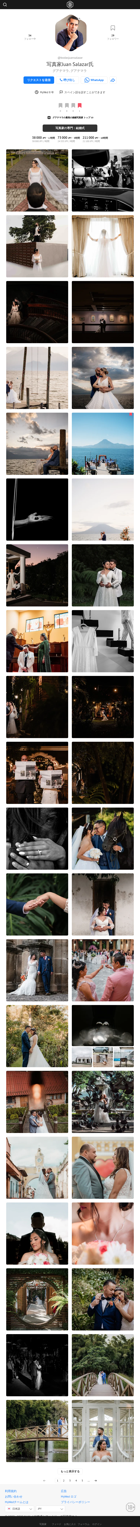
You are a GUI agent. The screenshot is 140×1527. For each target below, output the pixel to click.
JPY (40, 1504)
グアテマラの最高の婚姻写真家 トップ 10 (72, 117)
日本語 (13, 1504)
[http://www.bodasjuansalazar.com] (113, 80)
